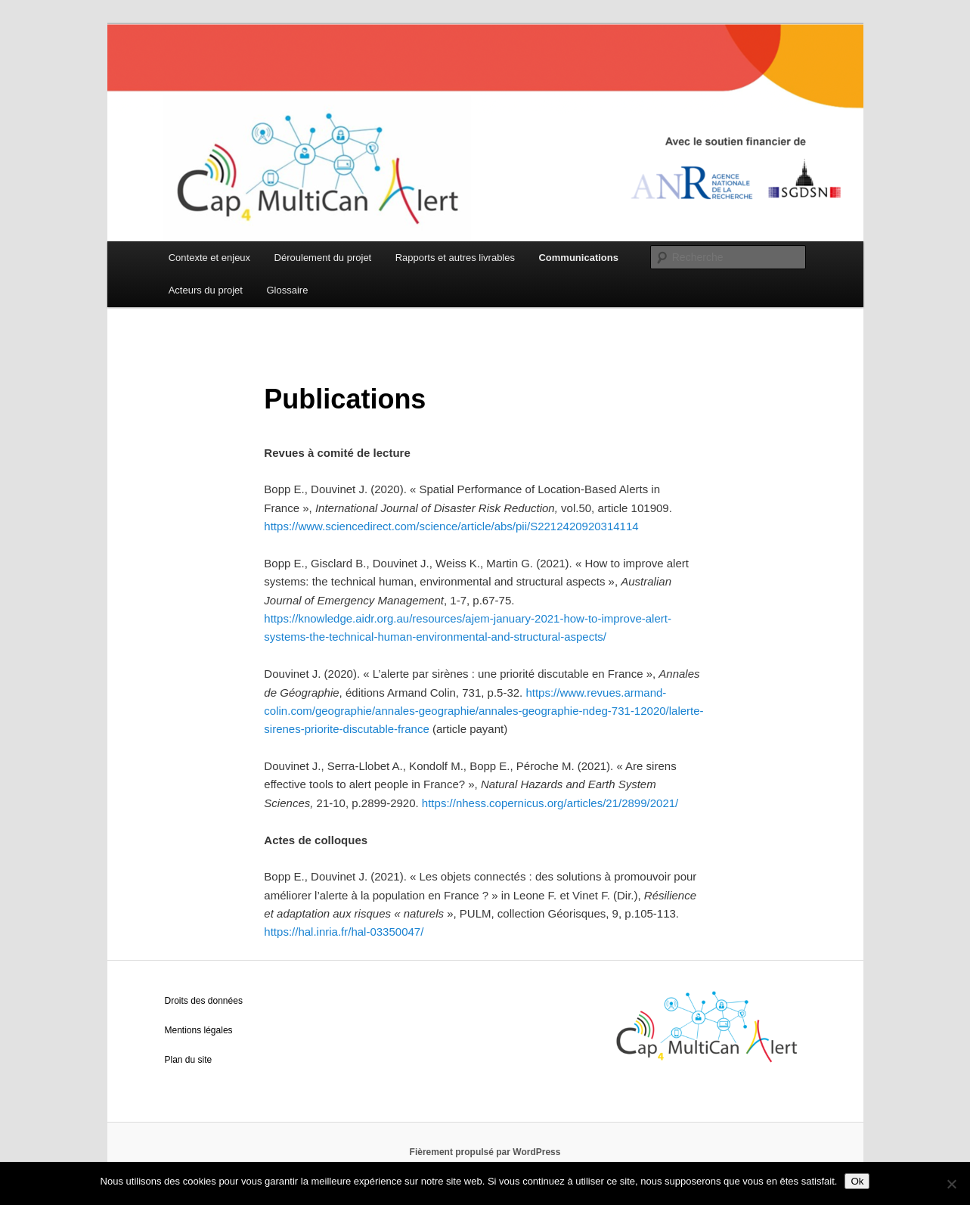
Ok (857, 1181)
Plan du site (188, 1059)
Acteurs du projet (206, 290)
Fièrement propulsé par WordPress (485, 1152)
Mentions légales (199, 1030)
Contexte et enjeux (209, 257)
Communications (578, 257)
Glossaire (287, 290)
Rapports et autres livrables (455, 257)
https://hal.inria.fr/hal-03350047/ (343, 931)
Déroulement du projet (323, 257)
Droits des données (204, 1000)
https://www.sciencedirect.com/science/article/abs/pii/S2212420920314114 (451, 526)
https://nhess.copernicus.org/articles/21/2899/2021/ (550, 803)
